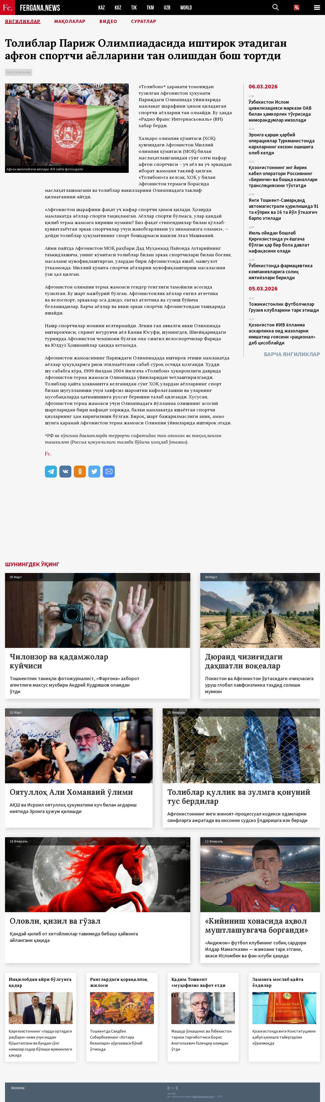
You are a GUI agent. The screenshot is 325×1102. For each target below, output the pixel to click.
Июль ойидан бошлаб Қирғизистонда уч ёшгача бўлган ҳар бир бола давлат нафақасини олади (279, 242)
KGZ (118, 7)
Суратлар (143, 21)
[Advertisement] (162, 524)
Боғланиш (17, 1087)
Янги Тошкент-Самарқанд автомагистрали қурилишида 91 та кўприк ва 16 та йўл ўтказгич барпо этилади (284, 209)
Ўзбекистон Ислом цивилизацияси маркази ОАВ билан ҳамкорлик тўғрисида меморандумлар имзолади (280, 111)
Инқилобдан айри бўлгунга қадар (40, 982)
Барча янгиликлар (292, 354)
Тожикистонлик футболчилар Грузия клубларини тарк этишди (284, 307)
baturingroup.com (203, 1096)
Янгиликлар (22, 21)
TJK (134, 7)
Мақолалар (70, 21)
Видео (108, 21)
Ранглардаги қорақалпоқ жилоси (118, 982)
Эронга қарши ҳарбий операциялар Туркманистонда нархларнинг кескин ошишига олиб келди (282, 144)
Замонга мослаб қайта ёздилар (278, 982)
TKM (150, 7)
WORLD (186, 7)
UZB (167, 7)
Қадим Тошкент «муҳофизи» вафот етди (198, 982)
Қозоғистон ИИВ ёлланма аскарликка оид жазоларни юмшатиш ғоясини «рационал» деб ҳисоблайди (282, 334)
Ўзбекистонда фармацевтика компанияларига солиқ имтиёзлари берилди (281, 271)
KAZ (101, 7)
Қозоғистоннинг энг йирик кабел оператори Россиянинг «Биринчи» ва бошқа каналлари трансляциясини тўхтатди (283, 176)
